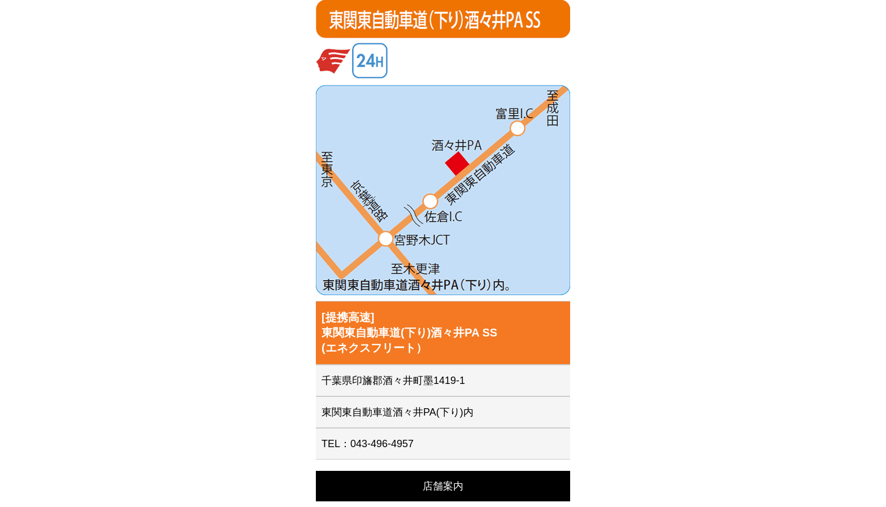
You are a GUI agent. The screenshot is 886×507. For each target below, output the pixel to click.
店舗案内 (443, 486)
